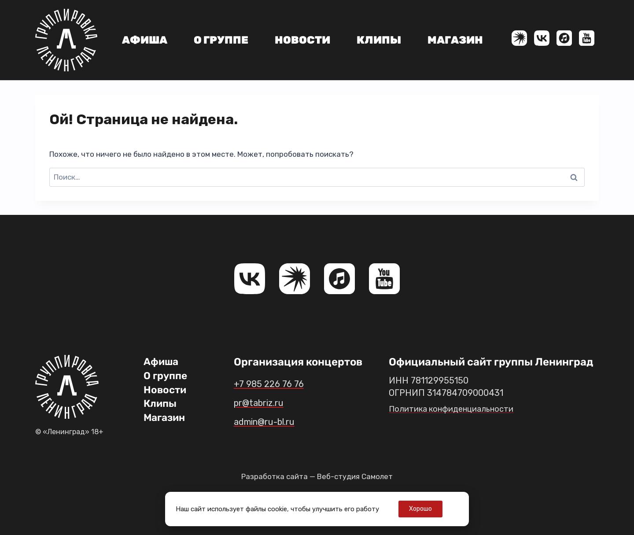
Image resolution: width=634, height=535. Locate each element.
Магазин (455, 40)
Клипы (379, 40)
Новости (302, 40)
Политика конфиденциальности (456, 408)
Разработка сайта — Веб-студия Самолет (317, 476)
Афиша (144, 40)
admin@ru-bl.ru (273, 421)
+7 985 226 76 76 (275, 383)
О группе (221, 40)
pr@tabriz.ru (265, 402)
